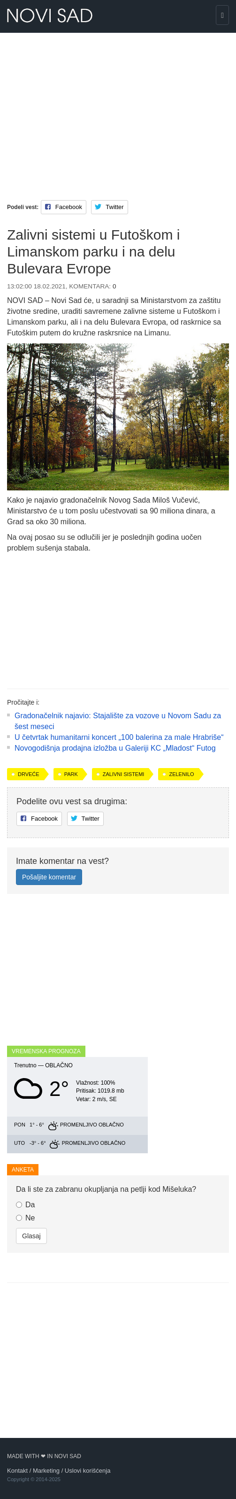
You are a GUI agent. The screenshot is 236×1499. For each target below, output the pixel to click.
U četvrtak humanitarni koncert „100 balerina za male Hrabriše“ (119, 737)
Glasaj (31, 1236)
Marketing (46, 1470)
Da (25, 1205)
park (71, 774)
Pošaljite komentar (49, 877)
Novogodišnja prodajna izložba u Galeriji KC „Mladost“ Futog (115, 748)
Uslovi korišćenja (88, 1470)
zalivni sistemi (124, 774)
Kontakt (17, 1470)
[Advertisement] (118, 108)
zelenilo (181, 774)
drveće (28, 774)
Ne (25, 1218)
